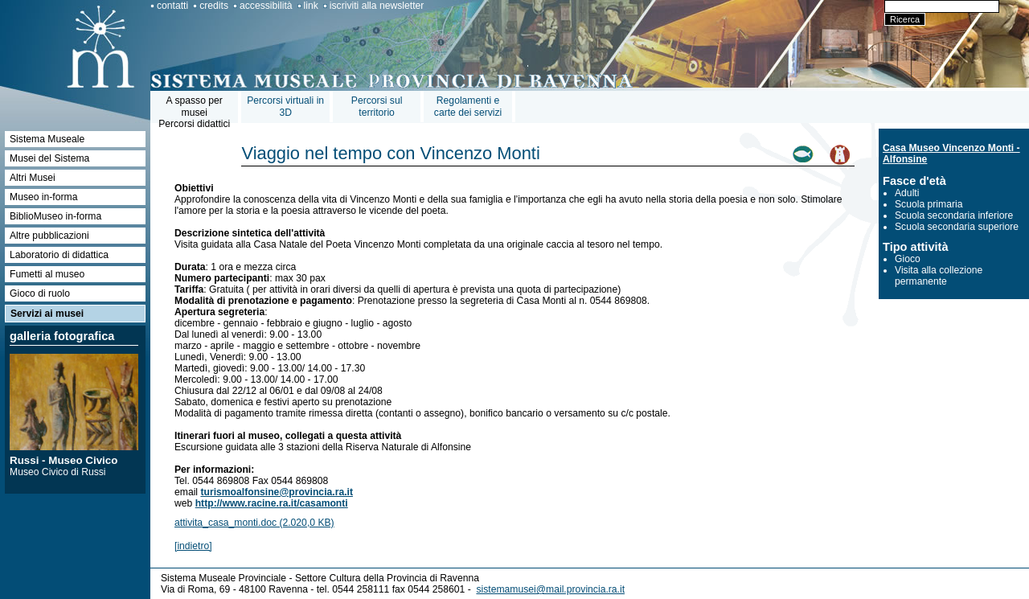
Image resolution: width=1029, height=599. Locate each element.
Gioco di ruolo (40, 293)
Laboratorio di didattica (59, 255)
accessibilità (266, 5)
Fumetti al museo (47, 274)
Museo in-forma (43, 197)
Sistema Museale (47, 139)
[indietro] (193, 546)
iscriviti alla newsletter (377, 5)
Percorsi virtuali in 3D (285, 106)
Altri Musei (32, 177)
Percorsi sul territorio (377, 106)
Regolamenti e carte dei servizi (468, 106)
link (311, 5)
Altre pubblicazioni (49, 235)
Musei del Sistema (49, 158)
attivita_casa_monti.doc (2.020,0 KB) (254, 522)
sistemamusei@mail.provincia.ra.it (550, 589)
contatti (172, 5)
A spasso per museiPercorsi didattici (194, 112)
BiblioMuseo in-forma (55, 216)
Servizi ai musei (47, 313)
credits (213, 5)
